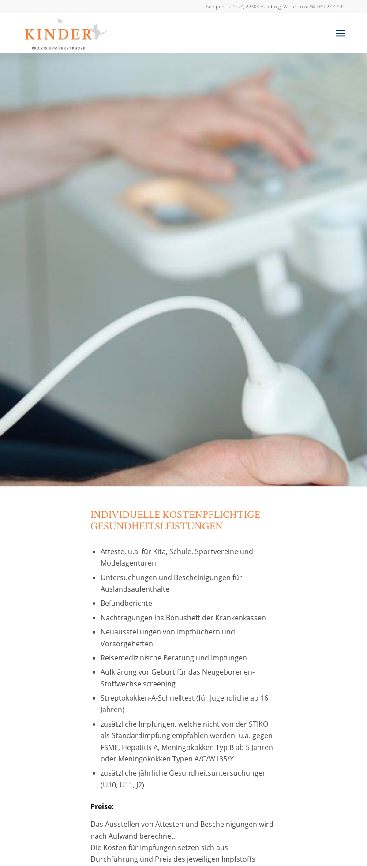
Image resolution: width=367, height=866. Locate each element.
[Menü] (340, 33)
